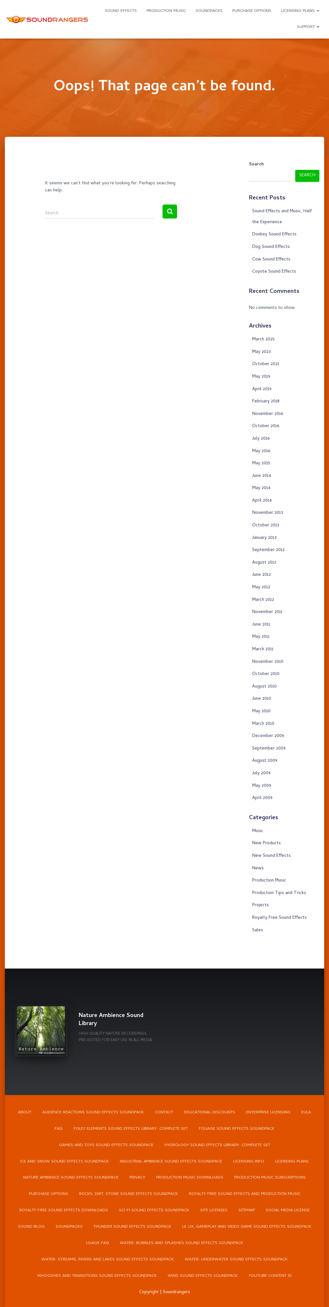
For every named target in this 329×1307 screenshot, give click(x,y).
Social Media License (288, 1210)
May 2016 (261, 451)
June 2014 (261, 476)
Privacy (137, 1178)
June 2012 (261, 575)
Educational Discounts (209, 1112)
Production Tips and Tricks (279, 893)
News (258, 868)
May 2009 (261, 786)
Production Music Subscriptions (270, 1178)
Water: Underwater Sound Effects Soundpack (236, 1260)
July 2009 (261, 773)
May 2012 (261, 587)
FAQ (59, 1128)
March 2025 (263, 339)
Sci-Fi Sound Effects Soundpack (154, 1210)
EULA (306, 1112)
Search (256, 164)
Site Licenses (213, 1210)
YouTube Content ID (270, 1276)
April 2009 (262, 798)
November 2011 (267, 612)
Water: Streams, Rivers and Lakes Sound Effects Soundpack (107, 1260)
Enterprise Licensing (268, 1112)
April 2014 (262, 500)
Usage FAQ (97, 1243)
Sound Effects (121, 11)
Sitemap (246, 1210)
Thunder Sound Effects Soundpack (132, 1227)
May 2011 (261, 637)
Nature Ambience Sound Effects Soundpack (71, 1178)
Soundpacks (209, 11)
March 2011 (262, 649)
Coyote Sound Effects (274, 272)
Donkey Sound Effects (274, 234)
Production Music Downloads (189, 1178)
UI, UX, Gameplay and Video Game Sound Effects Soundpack (246, 1227)
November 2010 (267, 662)
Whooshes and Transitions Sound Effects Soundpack (97, 1276)
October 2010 (266, 674)
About (24, 1112)
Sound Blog (31, 1227)
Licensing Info (248, 1161)
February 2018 (266, 401)
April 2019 (261, 389)
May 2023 (261, 352)
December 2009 (268, 736)
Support (308, 27)
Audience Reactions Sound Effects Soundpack (93, 1112)
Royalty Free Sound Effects (279, 918)
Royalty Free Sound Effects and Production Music (244, 1194)
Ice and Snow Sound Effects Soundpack (64, 1161)
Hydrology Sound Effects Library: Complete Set (217, 1145)
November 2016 (267, 414)
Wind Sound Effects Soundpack (203, 1276)
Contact (164, 1112)
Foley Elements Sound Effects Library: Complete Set (131, 1128)
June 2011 (261, 624)
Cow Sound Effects (271, 259)
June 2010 (261, 699)
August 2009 (264, 761)
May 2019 (261, 377)
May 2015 (261, 463)
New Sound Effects (271, 856)
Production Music (166, 11)
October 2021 (265, 364)
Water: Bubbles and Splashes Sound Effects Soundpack (181, 1243)
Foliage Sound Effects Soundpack (236, 1128)
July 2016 (261, 439)
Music (257, 831)
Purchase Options (251, 11)
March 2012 (263, 600)
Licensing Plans (300, 11)
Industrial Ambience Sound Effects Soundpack (171, 1161)
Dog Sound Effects (271, 247)
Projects (260, 905)
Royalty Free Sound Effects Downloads (63, 1210)
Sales (257, 930)
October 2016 (265, 426)
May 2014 (261, 488)
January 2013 (264, 538)
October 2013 (265, 525)
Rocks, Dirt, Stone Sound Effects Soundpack (128, 1194)
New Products (266, 843)
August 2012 (264, 562)
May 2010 (261, 711)
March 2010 (263, 724)
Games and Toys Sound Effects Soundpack (106, 1145)
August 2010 (264, 686)
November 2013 (267, 513)
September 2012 (268, 550)
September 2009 (269, 748)
